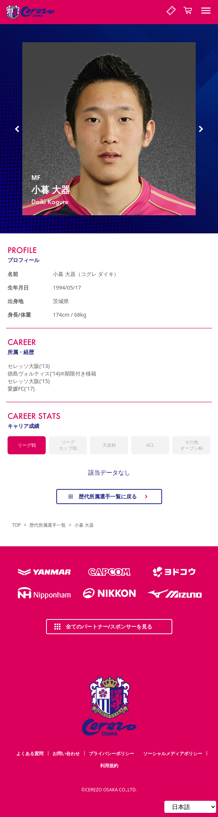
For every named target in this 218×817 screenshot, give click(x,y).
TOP (16, 525)
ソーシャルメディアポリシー (172, 753)
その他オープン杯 (191, 445)
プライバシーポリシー (111, 753)
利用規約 (109, 765)
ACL (150, 445)
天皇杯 (109, 445)
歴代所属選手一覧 (47, 525)
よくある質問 (29, 753)
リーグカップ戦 (68, 445)
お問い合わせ (66, 753)
